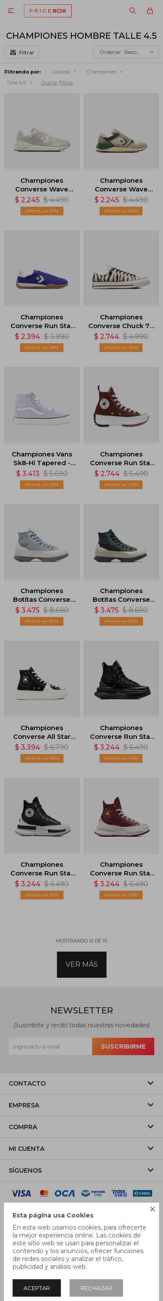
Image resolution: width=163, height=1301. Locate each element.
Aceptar (36, 1287)
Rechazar (96, 1287)
